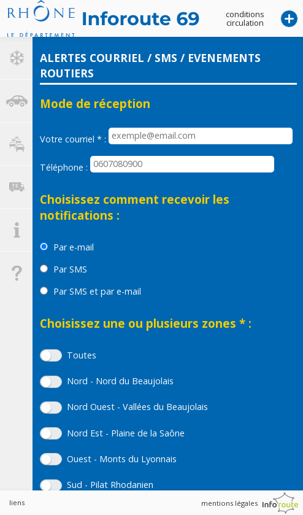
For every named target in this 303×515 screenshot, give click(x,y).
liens (17, 502)
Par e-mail (73, 247)
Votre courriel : (73, 139)
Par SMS (70, 269)
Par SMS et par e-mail (97, 291)
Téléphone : (64, 167)
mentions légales (229, 503)
